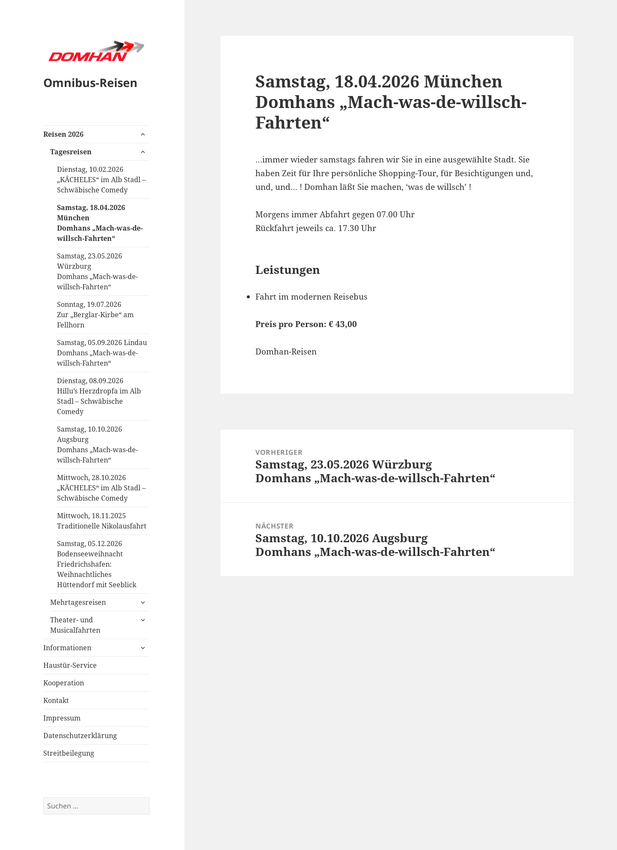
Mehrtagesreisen (78, 602)
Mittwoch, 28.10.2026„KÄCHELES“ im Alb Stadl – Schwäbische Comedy (101, 488)
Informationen (67, 647)
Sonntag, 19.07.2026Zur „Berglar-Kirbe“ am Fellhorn (95, 315)
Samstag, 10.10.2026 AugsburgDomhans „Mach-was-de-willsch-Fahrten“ (97, 444)
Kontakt (56, 700)
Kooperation (63, 683)
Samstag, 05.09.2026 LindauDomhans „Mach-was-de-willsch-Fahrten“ (102, 353)
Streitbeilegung (68, 753)
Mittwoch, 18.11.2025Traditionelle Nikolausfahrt (102, 521)
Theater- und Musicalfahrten (75, 625)
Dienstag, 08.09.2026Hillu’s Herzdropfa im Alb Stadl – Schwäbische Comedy (99, 396)
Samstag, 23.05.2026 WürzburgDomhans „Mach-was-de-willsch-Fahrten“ (97, 271)
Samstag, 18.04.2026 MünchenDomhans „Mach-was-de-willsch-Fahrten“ (100, 223)
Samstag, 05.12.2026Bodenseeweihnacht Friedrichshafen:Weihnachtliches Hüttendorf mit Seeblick (96, 564)
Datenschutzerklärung (80, 735)
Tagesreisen (71, 151)
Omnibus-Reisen (90, 82)
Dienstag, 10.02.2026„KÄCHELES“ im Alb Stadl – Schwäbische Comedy (101, 180)
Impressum (62, 718)
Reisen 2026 (63, 134)
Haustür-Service (70, 665)
